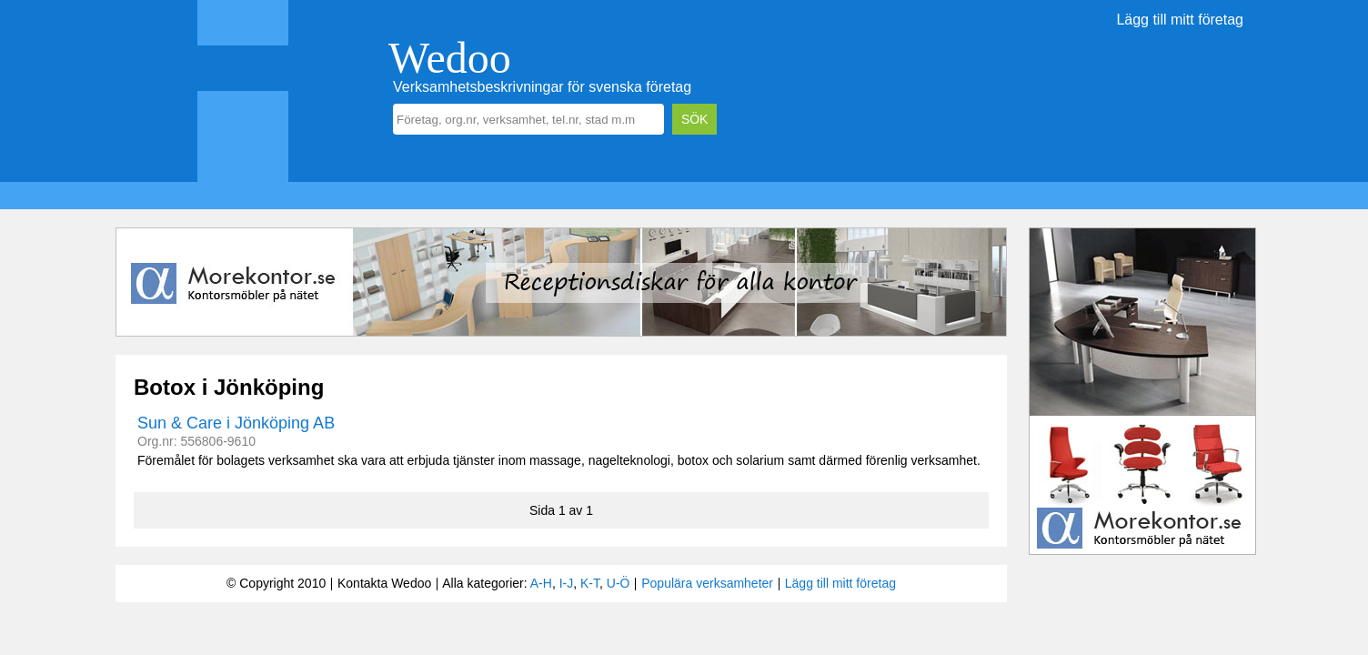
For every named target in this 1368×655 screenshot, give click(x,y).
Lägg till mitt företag (1179, 19)
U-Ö (618, 583)
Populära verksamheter (707, 583)
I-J (566, 583)
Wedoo (449, 58)
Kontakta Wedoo (384, 583)
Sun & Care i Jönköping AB (236, 423)
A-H (541, 583)
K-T (589, 583)
